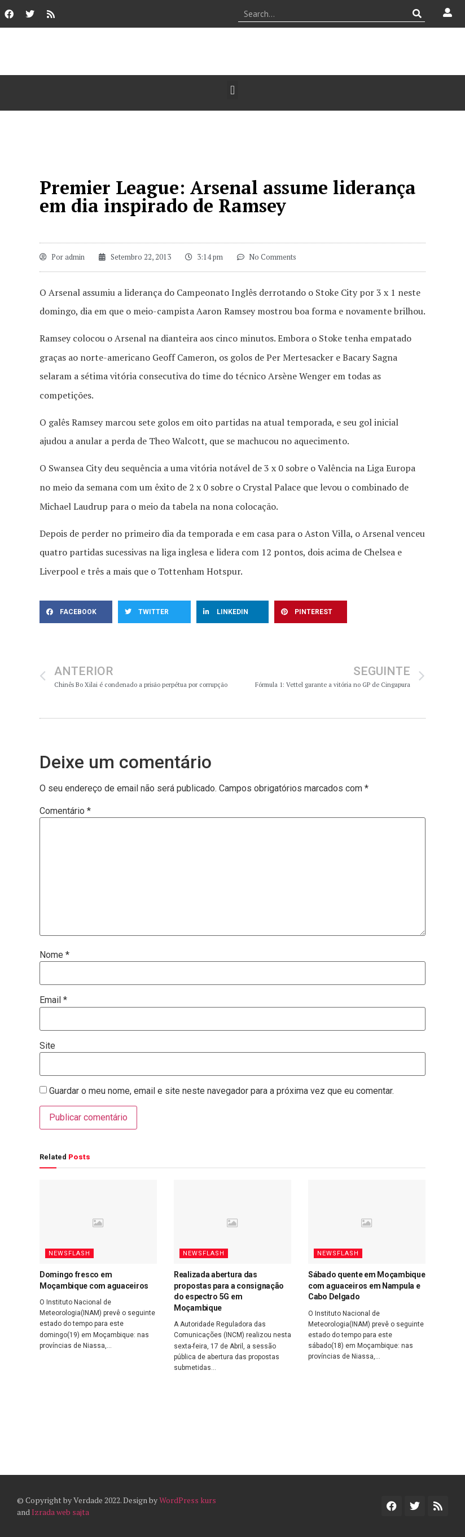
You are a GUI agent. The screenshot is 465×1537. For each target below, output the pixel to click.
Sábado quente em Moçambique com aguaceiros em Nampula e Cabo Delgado (366, 1285)
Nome (54, 955)
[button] (232, 90)
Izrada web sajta (60, 1512)
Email (53, 1000)
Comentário (65, 811)
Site (47, 1045)
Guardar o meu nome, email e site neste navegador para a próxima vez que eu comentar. (221, 1091)
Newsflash (69, 1253)
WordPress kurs (187, 1500)
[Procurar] (417, 13)
